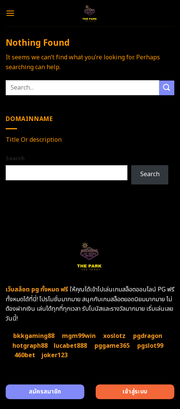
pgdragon (147, 336)
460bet (24, 355)
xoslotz (114, 336)
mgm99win (79, 336)
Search (15, 159)
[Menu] (10, 13)
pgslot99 (150, 345)
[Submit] (166, 88)
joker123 (54, 355)
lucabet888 (70, 345)
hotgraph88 (30, 345)
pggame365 (112, 345)
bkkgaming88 (33, 336)
